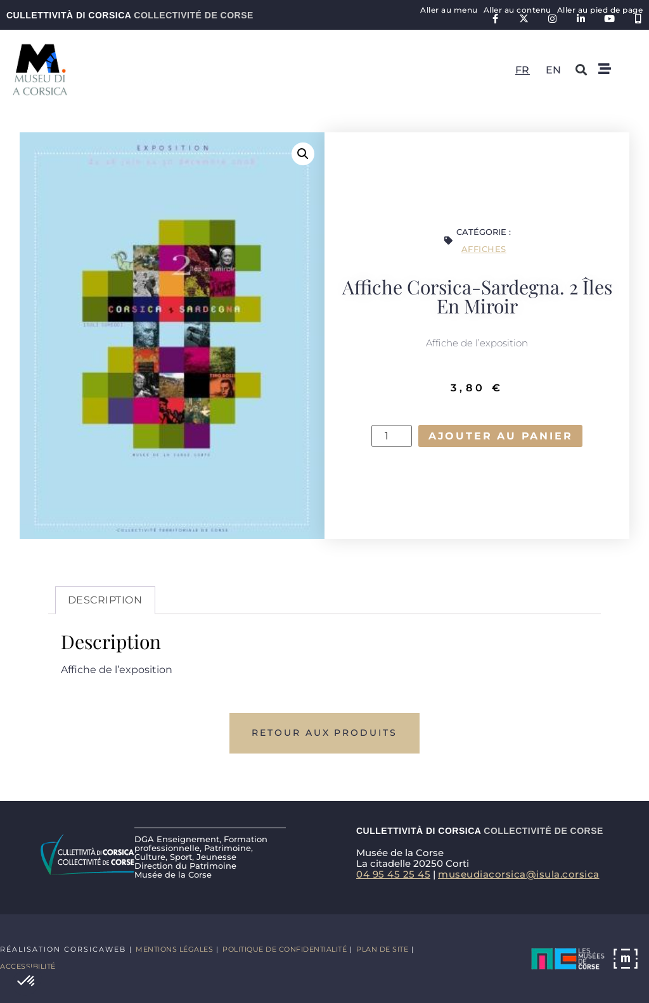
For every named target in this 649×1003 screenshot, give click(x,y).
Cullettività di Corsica (130, 15)
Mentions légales (174, 949)
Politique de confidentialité (284, 949)
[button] (26, 981)
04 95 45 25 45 (393, 874)
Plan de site (382, 949)
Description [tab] (105, 600)
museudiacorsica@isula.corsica (519, 874)
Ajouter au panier (500, 436)
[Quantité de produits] (390, 436)
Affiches (483, 249)
